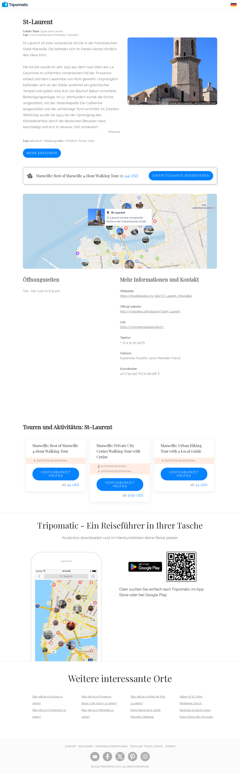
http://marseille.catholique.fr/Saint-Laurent (150, 311)
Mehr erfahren (42, 153)
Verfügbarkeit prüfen (56, 474)
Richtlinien (86, 746)
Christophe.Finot (206, 103)
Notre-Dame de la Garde (145, 710)
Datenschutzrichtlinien (111, 746)
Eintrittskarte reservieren (180, 175)
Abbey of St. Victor (191, 696)
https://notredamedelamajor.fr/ (142, 327)
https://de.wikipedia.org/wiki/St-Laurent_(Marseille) (156, 296)
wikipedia (114, 131)
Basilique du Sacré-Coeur (195, 710)
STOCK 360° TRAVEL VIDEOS (146, 746)
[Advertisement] (172, 121)
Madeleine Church (191, 703)
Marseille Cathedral (142, 716)
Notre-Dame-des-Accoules (196, 716)
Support (70, 746)
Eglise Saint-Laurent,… (182, 103)
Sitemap (170, 746)
